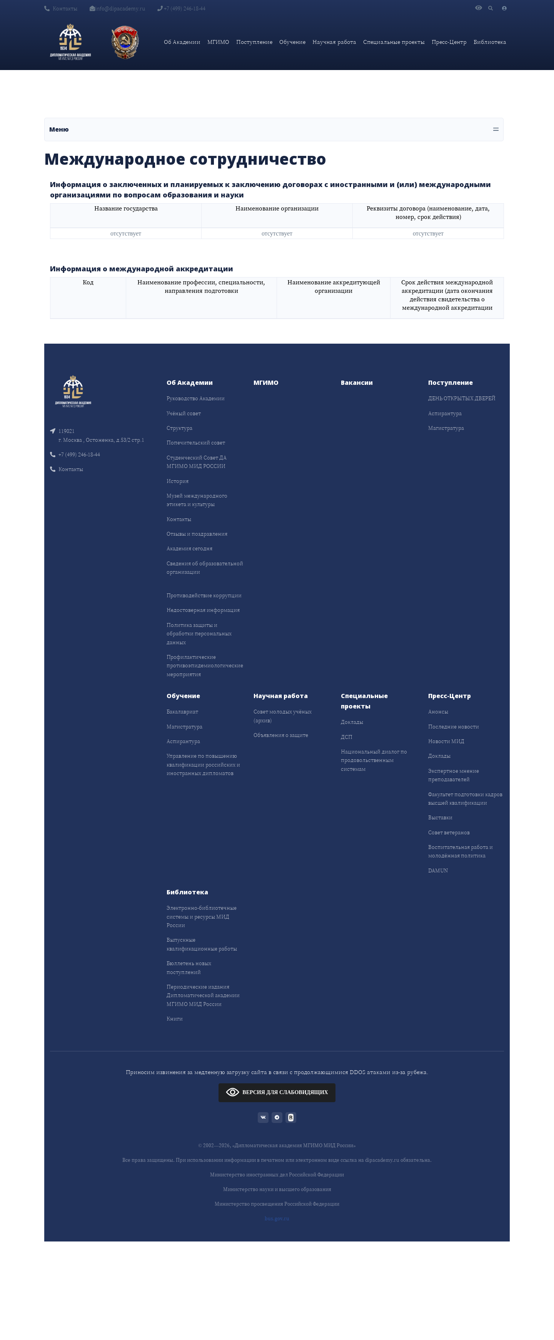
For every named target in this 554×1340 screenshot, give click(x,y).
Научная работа (334, 42)
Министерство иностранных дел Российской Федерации (277, 1174)
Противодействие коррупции (204, 595)
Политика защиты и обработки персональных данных (199, 633)
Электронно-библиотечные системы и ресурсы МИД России (202, 916)
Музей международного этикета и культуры (197, 500)
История (178, 481)
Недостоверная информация (203, 610)
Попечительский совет (196, 442)
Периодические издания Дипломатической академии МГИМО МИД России (203, 995)
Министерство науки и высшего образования (277, 1189)
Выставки (440, 817)
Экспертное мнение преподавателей (453, 775)
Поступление (254, 42)
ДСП (346, 737)
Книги (175, 1019)
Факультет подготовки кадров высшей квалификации (465, 798)
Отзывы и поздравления (197, 534)
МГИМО (218, 42)
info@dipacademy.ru (117, 8)
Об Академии (182, 42)
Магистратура (446, 428)
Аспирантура (445, 413)
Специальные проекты (394, 42)
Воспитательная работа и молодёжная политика (460, 851)
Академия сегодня (189, 548)
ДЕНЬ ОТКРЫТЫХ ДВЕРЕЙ (462, 398)
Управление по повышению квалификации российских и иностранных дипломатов (203, 764)
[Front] (73, 391)
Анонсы (438, 711)
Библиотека (490, 42)
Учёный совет (184, 413)
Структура (179, 428)
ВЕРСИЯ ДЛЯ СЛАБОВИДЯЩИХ (277, 1092)
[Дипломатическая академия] (70, 42)
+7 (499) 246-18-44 (181, 8)
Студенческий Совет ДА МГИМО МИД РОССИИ (197, 462)
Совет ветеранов (449, 832)
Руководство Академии (196, 398)
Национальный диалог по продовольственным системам (374, 760)
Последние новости (453, 726)
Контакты (60, 8)
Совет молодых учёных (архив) (283, 716)
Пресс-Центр (449, 42)
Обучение (292, 42)
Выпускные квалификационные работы (202, 944)
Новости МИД (446, 741)
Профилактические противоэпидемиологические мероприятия (205, 665)
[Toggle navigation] (274, 129)
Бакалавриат (182, 711)
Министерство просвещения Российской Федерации (277, 1204)
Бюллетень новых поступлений (189, 967)
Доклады (352, 722)
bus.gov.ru (277, 1218)
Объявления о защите (281, 735)
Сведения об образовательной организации (205, 568)
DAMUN (438, 870)
